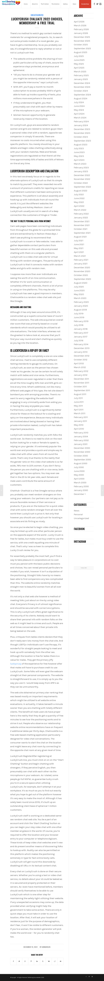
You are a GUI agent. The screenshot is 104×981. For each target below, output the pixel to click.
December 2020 (82, 267)
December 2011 (81, 378)
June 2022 (79, 198)
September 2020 (82, 279)
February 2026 (81, 29)
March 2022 (80, 209)
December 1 (80, 494)
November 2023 (82, 133)
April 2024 (79, 113)
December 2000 (82, 448)
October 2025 (81, 44)
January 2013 (80, 352)
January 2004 (81, 436)
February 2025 (81, 75)
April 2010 (79, 428)
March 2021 (80, 256)
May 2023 (79, 156)
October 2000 (81, 455)
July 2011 (78, 398)
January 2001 (80, 444)
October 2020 (81, 275)
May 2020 (79, 294)
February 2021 (81, 259)
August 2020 (80, 283)
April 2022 (79, 206)
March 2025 (80, 71)
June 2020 (79, 290)
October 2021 (80, 229)
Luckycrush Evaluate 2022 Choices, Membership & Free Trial (37, 21)
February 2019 (81, 321)
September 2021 (82, 232)
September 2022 (82, 186)
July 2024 (79, 102)
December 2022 (82, 175)
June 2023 (79, 152)
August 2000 (80, 463)
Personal (78, 514)
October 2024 (81, 90)
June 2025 (79, 60)
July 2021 (78, 240)
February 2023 (81, 167)
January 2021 (80, 263)
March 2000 (80, 482)
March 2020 (80, 298)
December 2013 (81, 348)
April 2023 (79, 160)
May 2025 (79, 63)
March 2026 (80, 25)
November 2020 (82, 271)
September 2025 (82, 48)
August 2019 (80, 309)
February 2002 (81, 440)
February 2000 (81, 486)
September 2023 (82, 140)
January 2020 (81, 305)
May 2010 (78, 425)
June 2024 (79, 106)
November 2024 (82, 87)
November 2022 (82, 179)
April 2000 (79, 478)
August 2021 (80, 236)
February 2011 (81, 417)
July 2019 (78, 313)
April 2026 (79, 21)
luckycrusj (15, 663)
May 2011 (78, 405)
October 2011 (80, 386)
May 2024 (79, 110)
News (76, 510)
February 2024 (81, 121)
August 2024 (80, 98)
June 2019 (79, 317)
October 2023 (81, 136)
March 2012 (80, 367)
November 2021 (82, 225)
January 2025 (81, 79)
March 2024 (80, 117)
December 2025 (82, 37)
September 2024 (82, 94)
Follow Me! (84, 568)
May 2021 (78, 248)
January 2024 (81, 125)
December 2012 (81, 355)
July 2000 (79, 467)
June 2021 (79, 244)
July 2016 (78, 340)
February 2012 (81, 371)
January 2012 (80, 375)
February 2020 (81, 302)
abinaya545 (46, 947)
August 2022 (80, 190)
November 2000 (82, 452)
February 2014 (81, 344)
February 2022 (81, 213)
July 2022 (79, 194)
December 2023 (82, 129)
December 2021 (81, 221)
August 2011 (80, 394)
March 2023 (80, 163)
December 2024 (82, 83)
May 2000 (79, 474)
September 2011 (82, 390)
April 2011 (78, 409)
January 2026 (81, 33)
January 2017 (80, 336)
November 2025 (82, 40)
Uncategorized (37, 15)
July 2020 (79, 286)
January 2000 (81, 490)
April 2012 (79, 363)
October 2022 (81, 183)
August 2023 (80, 144)
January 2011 (80, 421)
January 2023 (81, 171)
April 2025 (79, 67)
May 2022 (79, 202)
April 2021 (79, 252)
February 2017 (81, 332)
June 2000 (79, 471)
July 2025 (79, 56)
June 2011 (79, 402)
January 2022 (81, 217)
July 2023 (79, 148)
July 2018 (78, 325)
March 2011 (79, 413)
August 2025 (80, 52)
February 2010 (81, 432)
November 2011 (81, 382)
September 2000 (82, 459)
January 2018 (81, 329)
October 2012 (80, 359)
